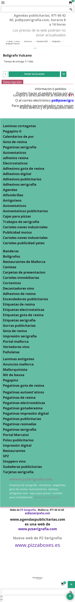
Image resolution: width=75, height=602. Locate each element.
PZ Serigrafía (28, 509)
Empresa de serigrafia (23, 485)
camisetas (45, 485)
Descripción (12, 82)
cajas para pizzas (40, 493)
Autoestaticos (38, 489)
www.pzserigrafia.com (37, 528)
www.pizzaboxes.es (37, 545)
